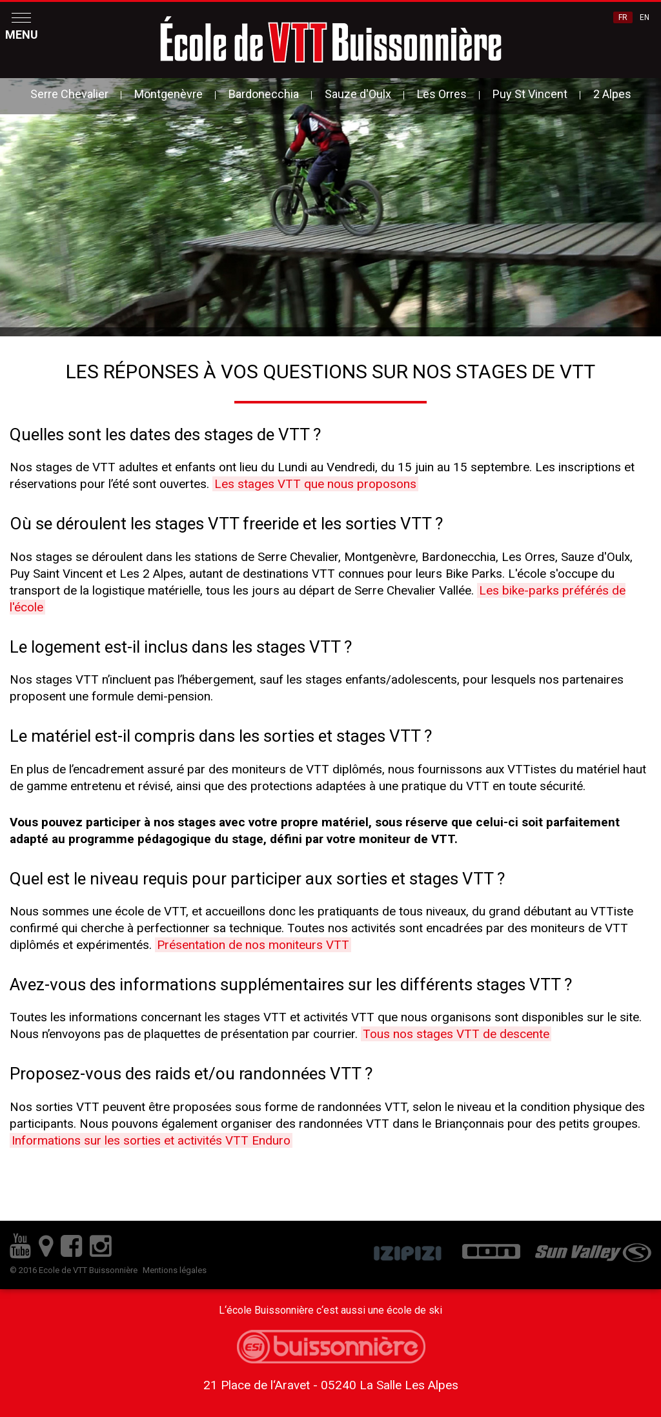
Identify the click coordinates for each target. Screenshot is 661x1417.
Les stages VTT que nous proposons (315, 483)
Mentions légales (175, 1270)
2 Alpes (612, 94)
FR (622, 17)
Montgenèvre (168, 94)
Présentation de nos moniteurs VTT (253, 944)
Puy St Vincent (530, 94)
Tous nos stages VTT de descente (456, 1033)
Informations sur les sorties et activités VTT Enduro (151, 1140)
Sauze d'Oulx (358, 94)
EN (644, 17)
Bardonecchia (264, 94)
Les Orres (442, 94)
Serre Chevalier (69, 94)
